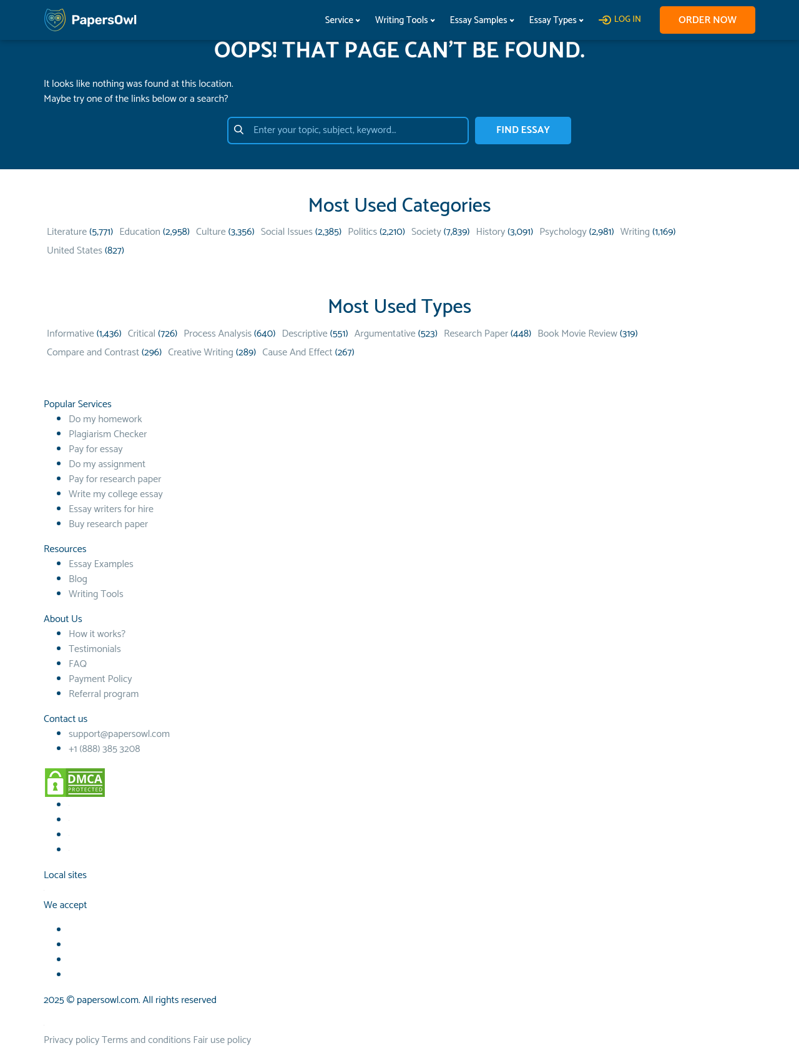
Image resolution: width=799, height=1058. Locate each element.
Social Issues (287, 232)
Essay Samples (478, 20)
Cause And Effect (297, 352)
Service (339, 20)
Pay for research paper (115, 479)
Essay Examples (101, 564)
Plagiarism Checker (108, 434)
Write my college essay (116, 494)
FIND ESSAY (523, 130)
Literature (67, 232)
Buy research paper (108, 524)
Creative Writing (200, 352)
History (491, 232)
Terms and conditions (146, 1040)
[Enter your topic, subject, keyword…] (348, 130)
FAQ (78, 664)
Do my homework (105, 419)
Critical (141, 333)
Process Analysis (218, 333)
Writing (635, 232)
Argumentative (385, 333)
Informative (70, 333)
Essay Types (553, 20)
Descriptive (304, 333)
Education (139, 232)
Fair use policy (222, 1040)
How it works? (97, 634)
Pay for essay (96, 449)
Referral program (104, 694)
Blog (78, 579)
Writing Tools (401, 20)
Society (426, 232)
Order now (708, 20)
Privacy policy (71, 1040)
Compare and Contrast (93, 352)
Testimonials (95, 649)
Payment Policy (100, 679)
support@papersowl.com (119, 734)
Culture (211, 232)
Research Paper (476, 333)
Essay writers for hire (111, 509)
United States (74, 250)
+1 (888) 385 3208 (104, 749)
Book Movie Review (577, 333)
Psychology (562, 232)
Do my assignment (107, 464)
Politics (362, 232)
